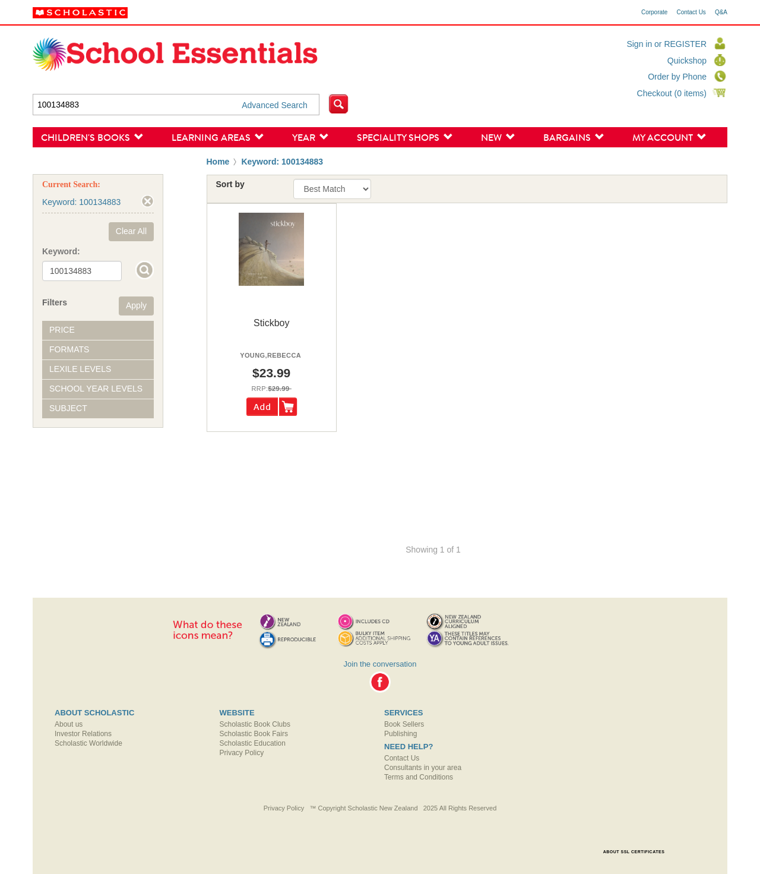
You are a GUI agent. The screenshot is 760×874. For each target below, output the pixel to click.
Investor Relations (83, 734)
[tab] (98, 330)
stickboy (271, 323)
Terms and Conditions (418, 777)
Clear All (131, 231)
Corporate (654, 12)
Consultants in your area (422, 767)
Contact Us (690, 12)
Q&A (721, 12)
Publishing (400, 734)
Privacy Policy (242, 753)
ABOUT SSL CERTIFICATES (634, 852)
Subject (68, 408)
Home (218, 161)
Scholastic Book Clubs (255, 724)
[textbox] (176, 104)
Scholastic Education (253, 743)
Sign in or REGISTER (666, 44)
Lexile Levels (80, 369)
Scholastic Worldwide (88, 743)
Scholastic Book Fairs (254, 734)
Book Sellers (404, 724)
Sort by (230, 184)
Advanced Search (275, 105)
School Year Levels (95, 388)
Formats (69, 349)
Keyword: (61, 251)
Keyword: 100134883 (282, 161)
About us (69, 724)
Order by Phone (677, 76)
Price (62, 330)
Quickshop (687, 60)
